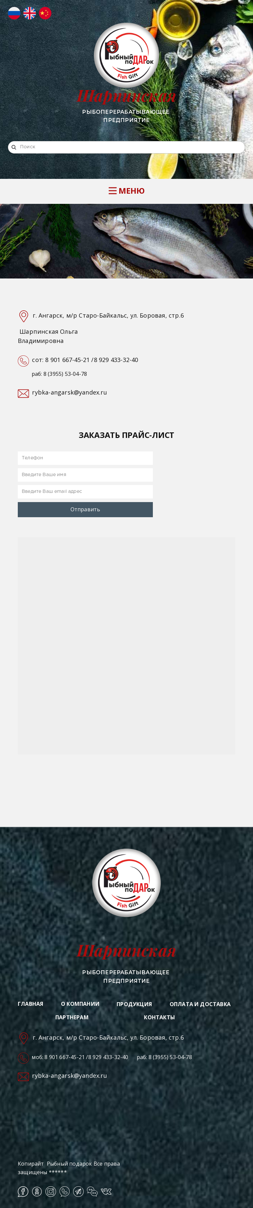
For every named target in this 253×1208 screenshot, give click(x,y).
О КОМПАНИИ (80, 1003)
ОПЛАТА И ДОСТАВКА (200, 1004)
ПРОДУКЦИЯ (134, 1004)
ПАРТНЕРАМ (72, 1017)
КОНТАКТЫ (159, 1017)
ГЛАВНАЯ (30, 1003)
